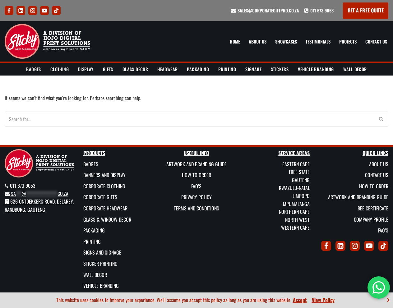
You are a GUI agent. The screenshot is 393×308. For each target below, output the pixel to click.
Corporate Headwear (105, 208)
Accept (300, 300)
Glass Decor (135, 69)
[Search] (189, 119)
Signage (253, 69)
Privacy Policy (196, 197)
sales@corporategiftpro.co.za (268, 10)
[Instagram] (32, 10)
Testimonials (318, 41)
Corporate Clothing (104, 186)
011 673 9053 (322, 10)
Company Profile (371, 219)
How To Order (196, 175)
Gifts (108, 69)
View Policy (323, 300)
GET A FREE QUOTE (366, 10)
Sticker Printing (100, 263)
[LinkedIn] (20, 10)
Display (86, 69)
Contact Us (376, 41)
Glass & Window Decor (107, 219)
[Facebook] (9, 10)
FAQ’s (196, 186)
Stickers (280, 69)
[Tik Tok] (56, 10)
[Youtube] (44, 10)
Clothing (59, 69)
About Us (257, 41)
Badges (33, 69)
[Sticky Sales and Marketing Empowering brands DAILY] (47, 41)
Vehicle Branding (316, 69)
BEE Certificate (373, 208)
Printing (227, 69)
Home (235, 41)
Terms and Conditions (196, 208)
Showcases (286, 41)
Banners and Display (104, 175)
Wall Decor (355, 69)
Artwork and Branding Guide (196, 164)
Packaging (198, 69)
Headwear (167, 69)
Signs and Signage (102, 252)
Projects (348, 41)
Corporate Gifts (100, 197)
